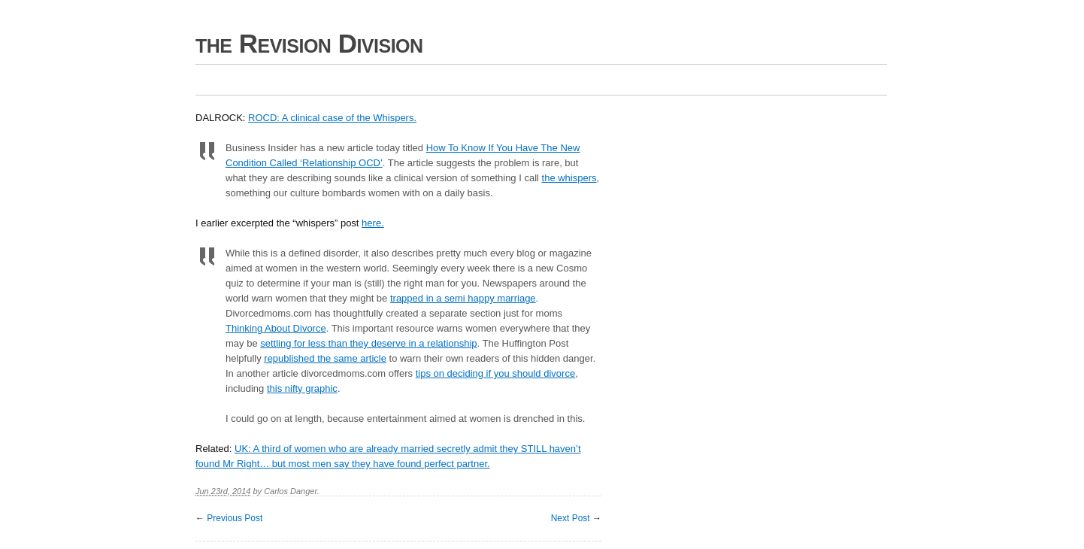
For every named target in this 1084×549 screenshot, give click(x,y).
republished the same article (325, 358)
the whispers (569, 178)
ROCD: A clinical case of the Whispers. (332, 117)
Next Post (570, 518)
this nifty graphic (302, 388)
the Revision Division (309, 43)
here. (373, 223)
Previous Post (234, 518)
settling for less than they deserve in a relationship (368, 343)
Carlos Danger (290, 491)
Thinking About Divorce (276, 328)
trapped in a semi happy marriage (463, 298)
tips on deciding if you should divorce (495, 373)
